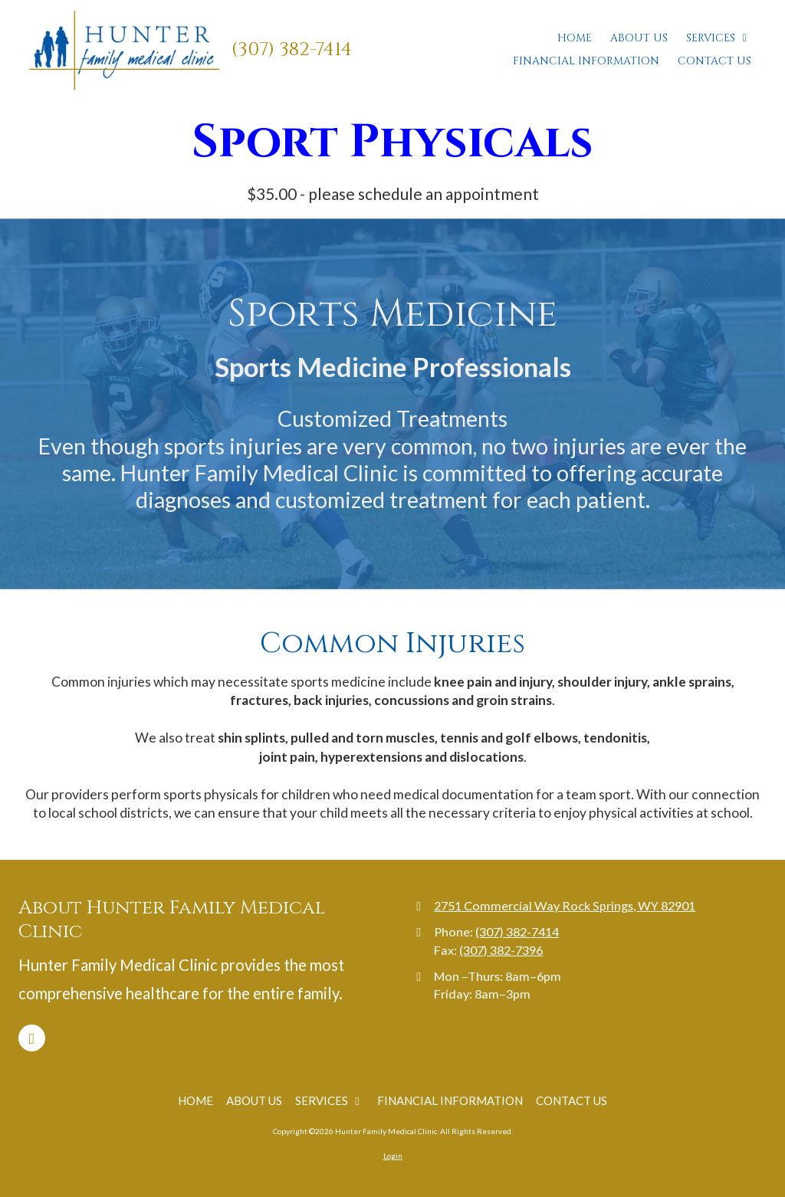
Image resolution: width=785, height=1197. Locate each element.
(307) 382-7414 (292, 49)
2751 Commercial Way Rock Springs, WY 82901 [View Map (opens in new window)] (564, 905)
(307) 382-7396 (501, 950)
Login (392, 1155)
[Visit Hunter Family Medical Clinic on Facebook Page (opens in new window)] (31, 1038)
